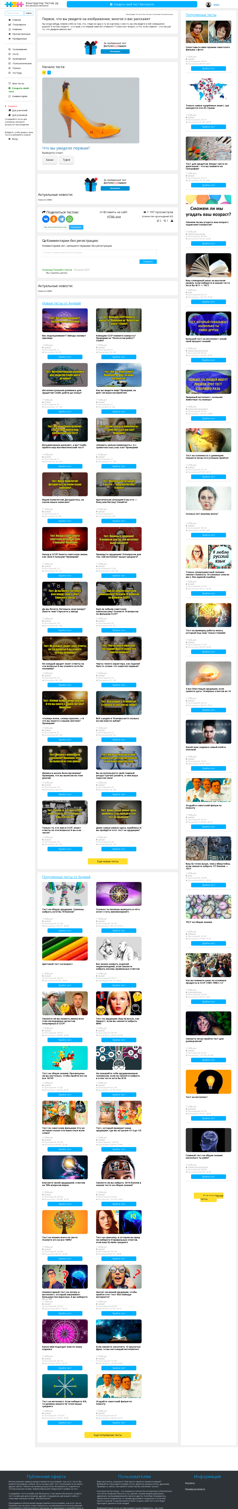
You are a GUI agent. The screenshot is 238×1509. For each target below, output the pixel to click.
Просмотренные (19, 33)
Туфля (66, 159)
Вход (13, 138)
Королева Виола (195, 992)
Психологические (20, 63)
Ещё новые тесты (107, 861)
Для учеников (17, 114)
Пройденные (17, 38)
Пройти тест (64, 356)
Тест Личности (148, 14)
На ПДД (15, 72)
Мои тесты (16, 83)
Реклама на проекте (195, 1489)
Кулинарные (17, 58)
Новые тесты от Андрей (61, 303)
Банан (49, 159)
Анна (190, 292)
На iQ (13, 53)
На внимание (17, 49)
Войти (216, 4)
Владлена (192, 934)
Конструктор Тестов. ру (42, 4)
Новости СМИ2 (45, 199)
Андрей (132, 14)
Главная (14, 19)
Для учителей (17, 110)
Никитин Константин (196, 234)
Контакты (190, 1483)
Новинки (15, 29)
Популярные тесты (201, 14)
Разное (14, 68)
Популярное (17, 24)
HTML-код (114, 216)
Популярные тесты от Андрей (66, 876)
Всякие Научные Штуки (198, 350)
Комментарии (17, 96)
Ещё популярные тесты (108, 1435)
